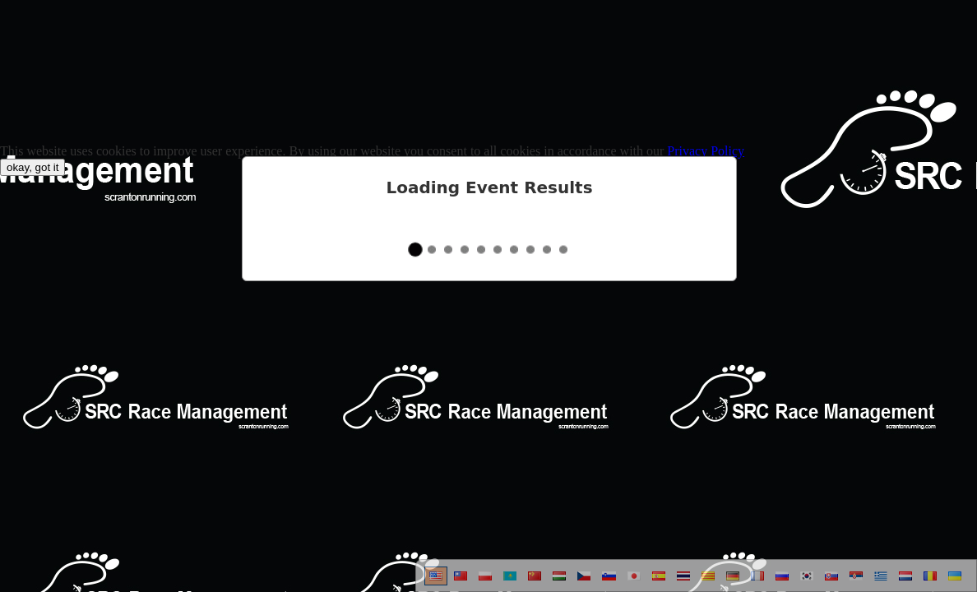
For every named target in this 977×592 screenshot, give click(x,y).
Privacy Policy (705, 151)
